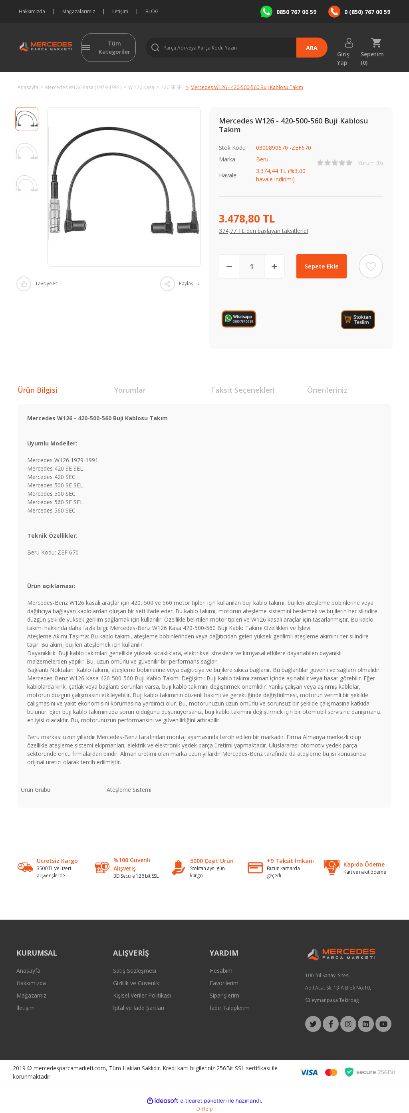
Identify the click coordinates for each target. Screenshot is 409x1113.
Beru (262, 159)
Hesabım (221, 970)
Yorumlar (130, 390)
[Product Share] (180, 283)
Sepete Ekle (322, 266)
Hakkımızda (32, 11)
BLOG (152, 11)
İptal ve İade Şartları (138, 1008)
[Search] (236, 48)
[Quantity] (251, 266)
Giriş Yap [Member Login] (343, 53)
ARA (312, 48)
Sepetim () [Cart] (372, 53)
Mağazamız (31, 995)
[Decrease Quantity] (229, 266)
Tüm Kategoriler (114, 48)
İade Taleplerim (230, 1008)
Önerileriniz (327, 390)
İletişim (120, 11)
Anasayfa (28, 970)
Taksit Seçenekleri (242, 390)
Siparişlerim (224, 995)
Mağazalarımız (78, 11)
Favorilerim (224, 983)
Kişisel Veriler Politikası (142, 995)
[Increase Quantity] (274, 266)
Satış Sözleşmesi (134, 970)
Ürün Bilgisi (38, 390)
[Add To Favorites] (371, 266)
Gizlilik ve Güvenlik (136, 983)
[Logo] (45, 47)
